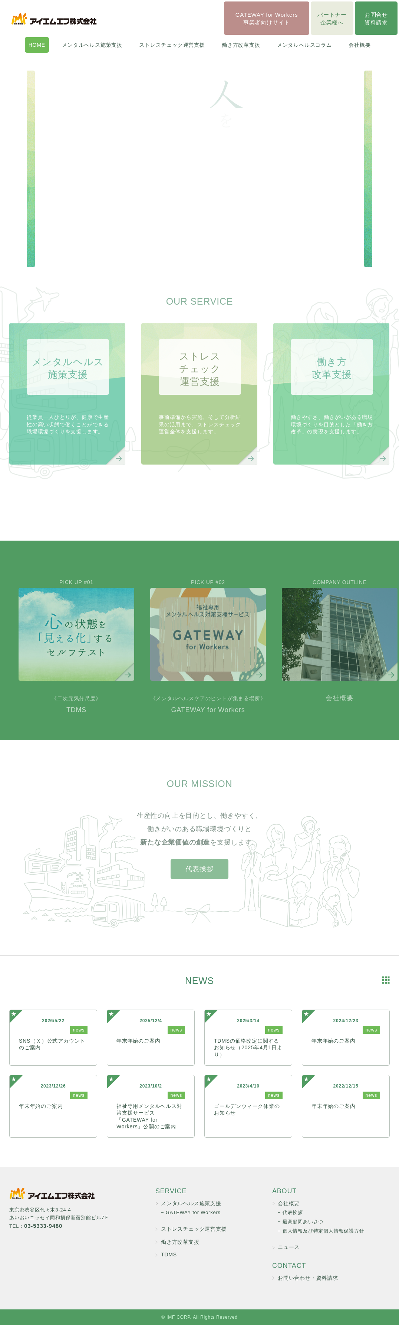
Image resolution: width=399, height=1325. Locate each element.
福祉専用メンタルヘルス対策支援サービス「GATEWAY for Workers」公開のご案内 (149, 1116)
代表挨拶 (199, 882)
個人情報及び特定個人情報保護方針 (324, 1231)
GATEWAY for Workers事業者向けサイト (266, 19)
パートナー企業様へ (332, 19)
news (79, 1030)
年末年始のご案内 (138, 1041)
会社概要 (359, 45)
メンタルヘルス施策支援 (92, 45)
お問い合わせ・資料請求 (308, 1278)
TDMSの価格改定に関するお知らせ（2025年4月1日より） (248, 1047)
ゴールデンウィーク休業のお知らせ (247, 1109)
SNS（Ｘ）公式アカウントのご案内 (52, 1044)
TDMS (76, 717)
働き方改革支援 (241, 45)
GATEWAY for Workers (208, 717)
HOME (37, 45)
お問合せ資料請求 (376, 19)
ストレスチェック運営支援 (172, 45)
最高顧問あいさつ (303, 1221)
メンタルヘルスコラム (304, 45)
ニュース (289, 1247)
